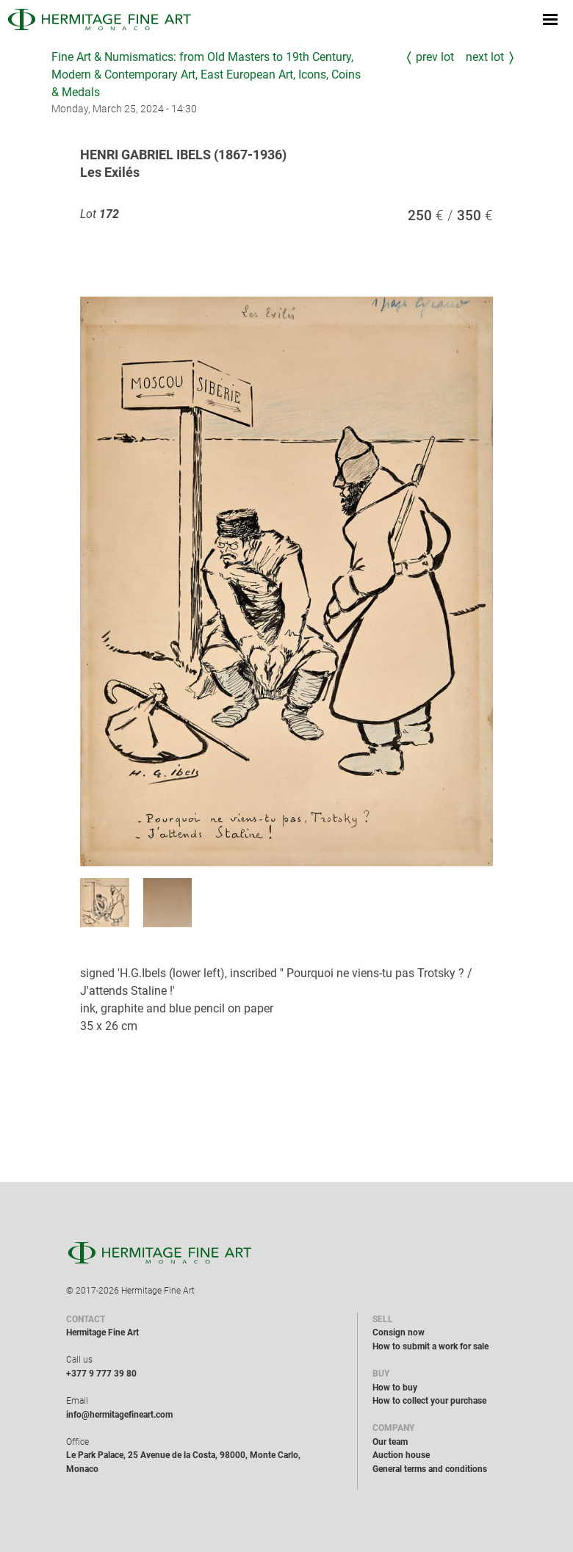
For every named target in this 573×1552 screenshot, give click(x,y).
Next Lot (485, 57)
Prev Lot (435, 57)
